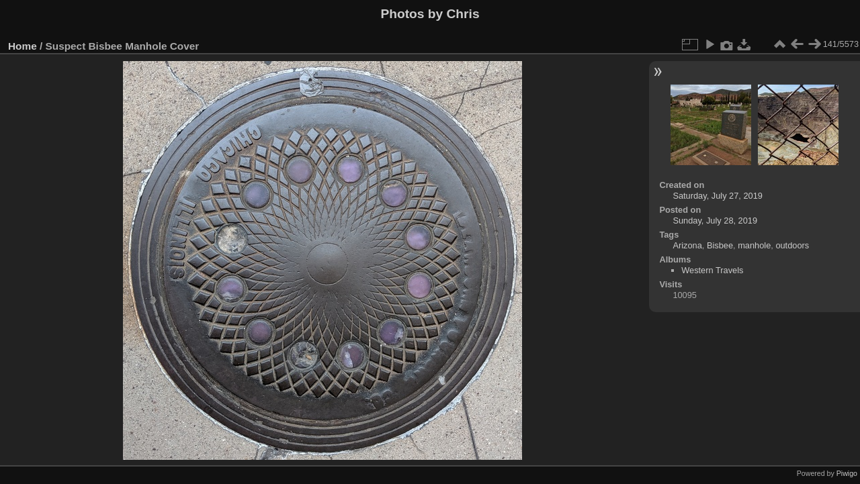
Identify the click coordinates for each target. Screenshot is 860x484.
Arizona (687, 245)
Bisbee (720, 245)
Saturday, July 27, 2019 (718, 196)
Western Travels (712, 270)
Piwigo (846, 473)
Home (22, 46)
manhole (754, 245)
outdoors (792, 245)
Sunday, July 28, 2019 (715, 220)
